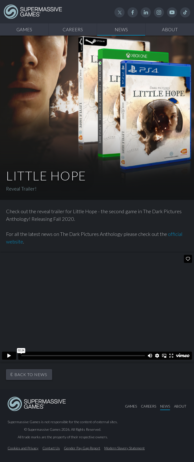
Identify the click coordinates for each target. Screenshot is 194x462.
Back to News (30, 374)
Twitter (119, 12)
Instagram (159, 12)
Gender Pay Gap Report (82, 448)
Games (24, 29)
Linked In (146, 12)
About (170, 29)
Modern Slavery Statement (124, 448)
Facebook (133, 12)
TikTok (185, 12)
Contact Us (51, 448)
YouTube (172, 12)
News (121, 29)
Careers (73, 29)
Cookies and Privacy (23, 448)
